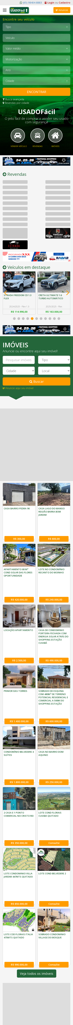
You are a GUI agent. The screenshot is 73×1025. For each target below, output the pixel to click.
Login (49, 2)
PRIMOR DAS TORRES (15, 659)
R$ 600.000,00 (54, 679)
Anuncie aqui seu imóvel (18, 388)
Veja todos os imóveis (36, 890)
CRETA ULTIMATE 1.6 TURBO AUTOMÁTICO (50, 297)
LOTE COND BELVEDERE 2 (52, 810)
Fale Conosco (14, 995)
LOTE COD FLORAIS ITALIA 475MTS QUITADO (18, 863)
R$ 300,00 (19, 528)
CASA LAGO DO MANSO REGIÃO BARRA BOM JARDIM (51, 511)
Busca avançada (13, 99)
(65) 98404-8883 (32, 2)
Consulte (53, 780)
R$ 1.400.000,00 (19, 679)
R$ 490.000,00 (54, 629)
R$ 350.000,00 (19, 780)
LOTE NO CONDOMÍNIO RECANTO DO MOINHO (51, 560)
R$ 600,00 (54, 528)
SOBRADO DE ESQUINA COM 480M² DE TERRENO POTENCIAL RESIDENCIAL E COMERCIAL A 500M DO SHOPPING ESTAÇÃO (53, 666)
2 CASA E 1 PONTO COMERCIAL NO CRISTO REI (19, 762)
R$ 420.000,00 (19, 578)
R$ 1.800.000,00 (19, 730)
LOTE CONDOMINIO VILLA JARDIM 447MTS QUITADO (18, 812)
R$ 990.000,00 (19, 881)
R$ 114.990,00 (19, 311)
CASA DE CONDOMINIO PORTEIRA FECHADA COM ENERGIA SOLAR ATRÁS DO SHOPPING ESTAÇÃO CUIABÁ (53, 616)
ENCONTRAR (36, 92)
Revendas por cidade (16, 103)
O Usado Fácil (14, 990)
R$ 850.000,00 (19, 830)
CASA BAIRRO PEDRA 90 (17, 508)
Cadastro (64, 2)
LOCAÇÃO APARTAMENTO (18, 609)
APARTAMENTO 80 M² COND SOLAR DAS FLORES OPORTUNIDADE (18, 562)
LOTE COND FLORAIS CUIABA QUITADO (49, 762)
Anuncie (62, 10)
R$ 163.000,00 (54, 311)
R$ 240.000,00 (54, 578)
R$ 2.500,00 (19, 629)
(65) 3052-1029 (14, 1017)
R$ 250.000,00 (54, 730)
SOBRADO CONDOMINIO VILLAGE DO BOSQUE (52, 863)
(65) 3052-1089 (34, 1017)
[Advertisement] (36, 445)
